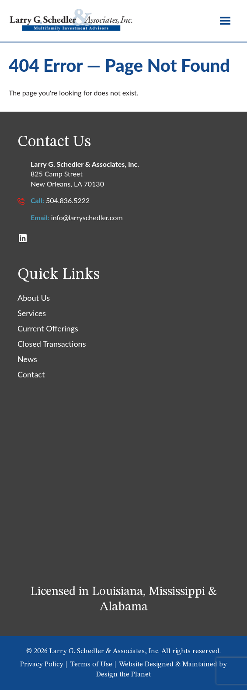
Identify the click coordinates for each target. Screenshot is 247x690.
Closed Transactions (51, 344)
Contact (31, 374)
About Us (33, 298)
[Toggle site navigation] (225, 21)
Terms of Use (91, 664)
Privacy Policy (41, 664)
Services (31, 313)
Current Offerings (47, 328)
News (27, 359)
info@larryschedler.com (87, 217)
